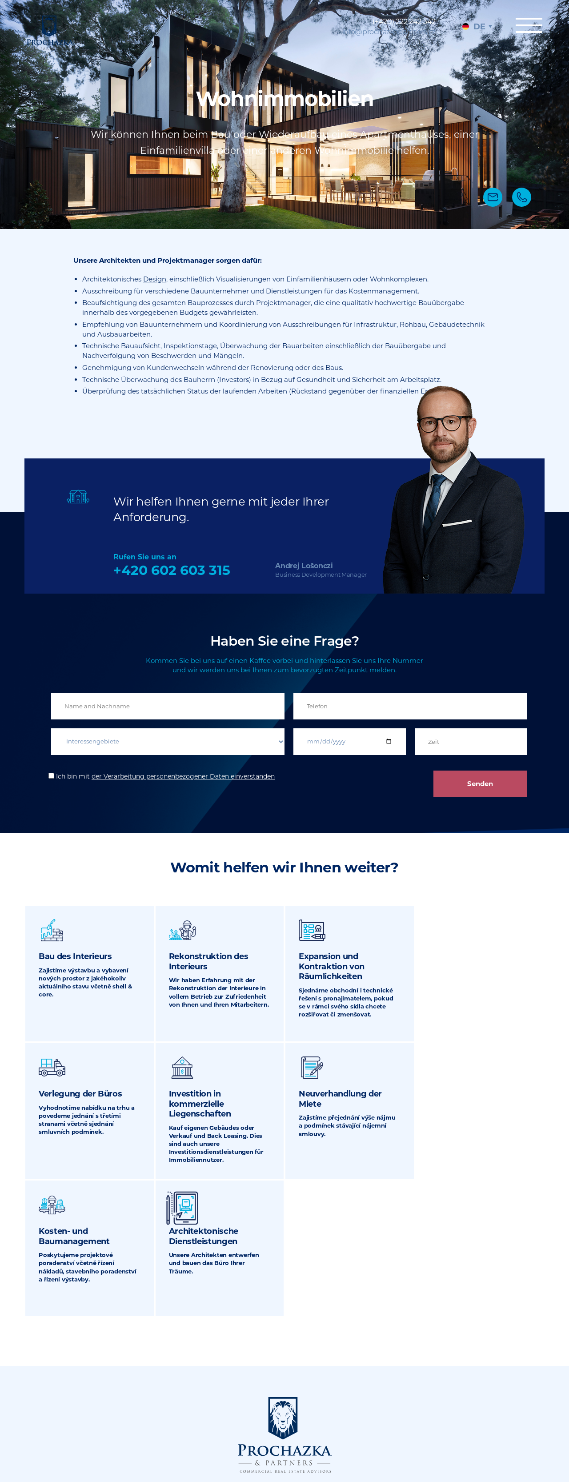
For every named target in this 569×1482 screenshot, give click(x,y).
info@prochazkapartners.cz (389, 32)
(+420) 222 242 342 (404, 21)
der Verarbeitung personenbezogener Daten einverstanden (183, 776)
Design (154, 279)
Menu (529, 25)
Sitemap (385, 1426)
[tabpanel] (284, 114)
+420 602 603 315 (171, 570)
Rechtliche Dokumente (406, 1430)
